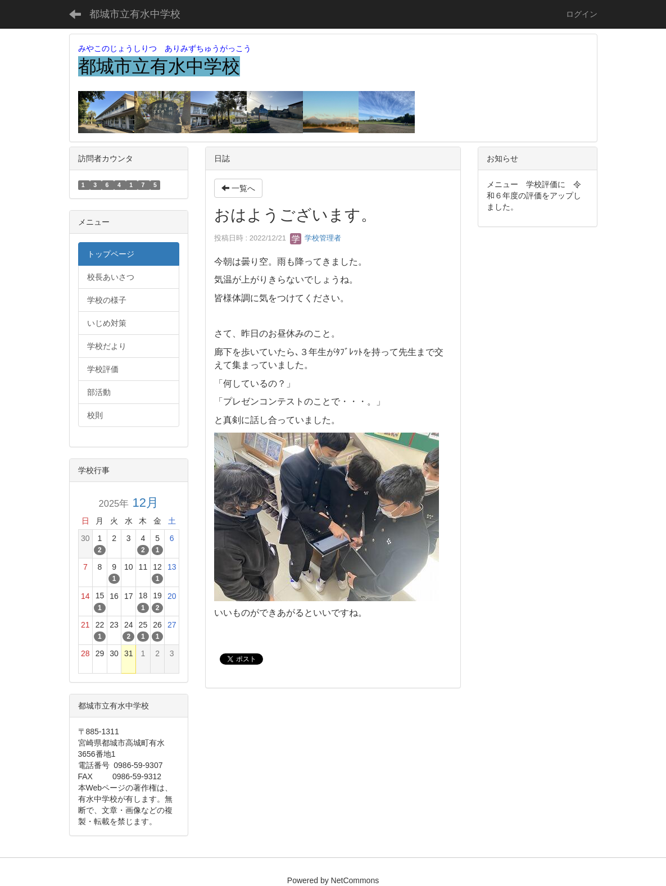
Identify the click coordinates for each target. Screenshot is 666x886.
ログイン (581, 14)
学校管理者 (315, 238)
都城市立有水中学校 (134, 14)
